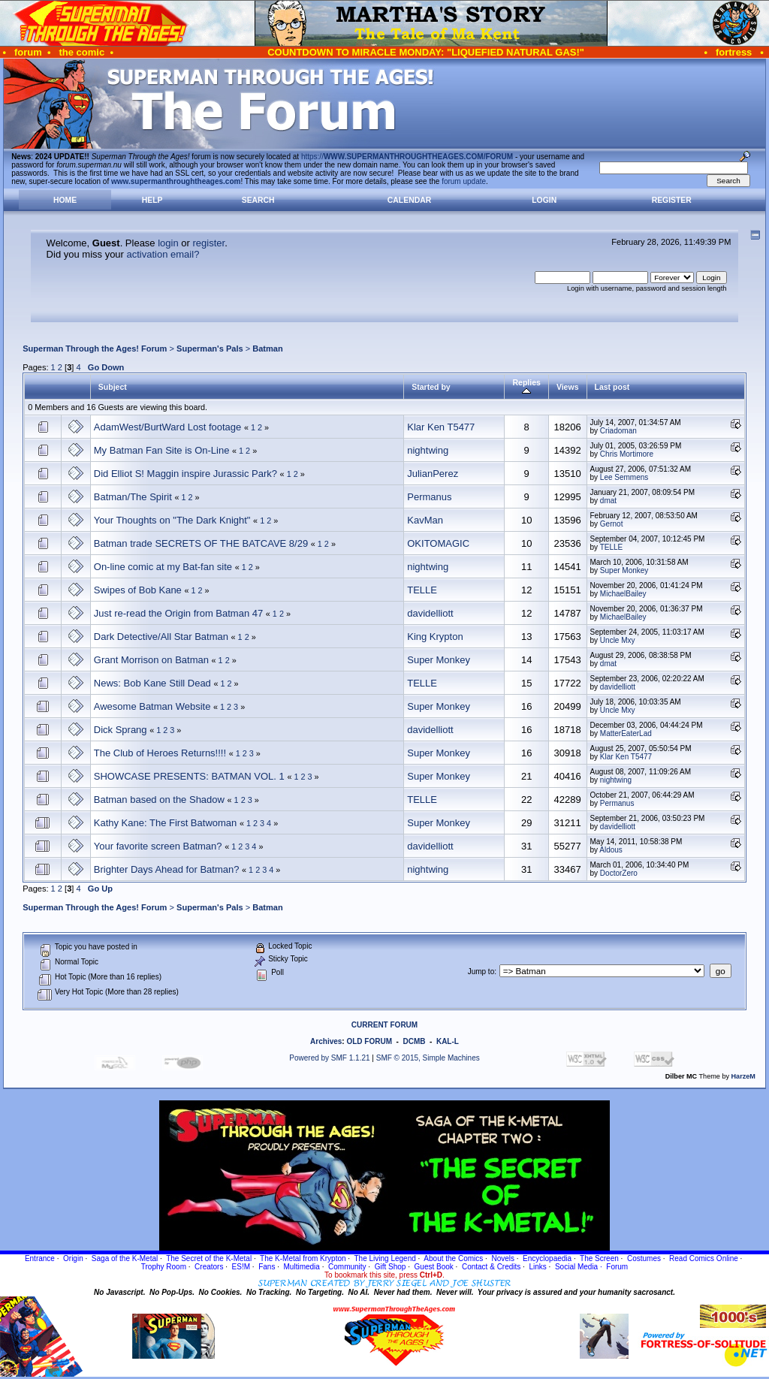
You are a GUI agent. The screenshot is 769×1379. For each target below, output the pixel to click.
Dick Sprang (120, 729)
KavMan (425, 520)
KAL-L (447, 1041)
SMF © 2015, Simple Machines (428, 1058)
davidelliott (430, 613)
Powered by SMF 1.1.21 (329, 1058)
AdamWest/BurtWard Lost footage (168, 427)
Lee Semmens (624, 477)
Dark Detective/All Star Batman (161, 636)
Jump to (481, 971)
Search (258, 200)
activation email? (163, 254)
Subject (112, 386)
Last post (612, 386)
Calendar (409, 200)
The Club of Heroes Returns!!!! (160, 753)
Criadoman (618, 431)
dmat (608, 500)
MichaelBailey (623, 594)
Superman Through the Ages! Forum (95, 348)
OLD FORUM (369, 1041)
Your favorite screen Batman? (158, 846)
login (168, 243)
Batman (267, 348)
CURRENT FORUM (384, 1025)
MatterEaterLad (626, 733)
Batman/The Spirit (133, 496)
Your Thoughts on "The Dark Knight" (172, 520)
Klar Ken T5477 (441, 427)
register (208, 243)
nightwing (427, 450)
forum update (464, 181)
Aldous (611, 850)
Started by (431, 386)
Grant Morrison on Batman (151, 659)
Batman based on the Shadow (159, 799)
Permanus (429, 496)
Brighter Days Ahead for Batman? (167, 869)
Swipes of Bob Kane (138, 590)
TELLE (611, 547)
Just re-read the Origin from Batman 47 (178, 613)
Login (544, 200)
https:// (407, 156)
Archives (326, 1041)
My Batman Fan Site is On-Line (162, 450)
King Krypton (435, 636)
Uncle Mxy (617, 640)
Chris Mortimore (626, 454)
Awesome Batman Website (152, 706)
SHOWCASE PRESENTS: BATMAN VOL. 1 (189, 776)
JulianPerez (432, 473)
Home (65, 200)
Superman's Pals (209, 348)
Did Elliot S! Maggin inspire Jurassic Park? (185, 473)
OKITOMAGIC (438, 543)
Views (567, 386)
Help (152, 200)
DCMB (414, 1041)
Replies (526, 387)
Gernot (611, 524)
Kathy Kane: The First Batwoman (165, 822)
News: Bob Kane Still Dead (152, 683)
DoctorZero (619, 873)
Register (672, 200)
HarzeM (743, 1076)
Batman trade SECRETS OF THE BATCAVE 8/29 (201, 543)
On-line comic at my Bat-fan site (163, 566)
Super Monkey (624, 570)
